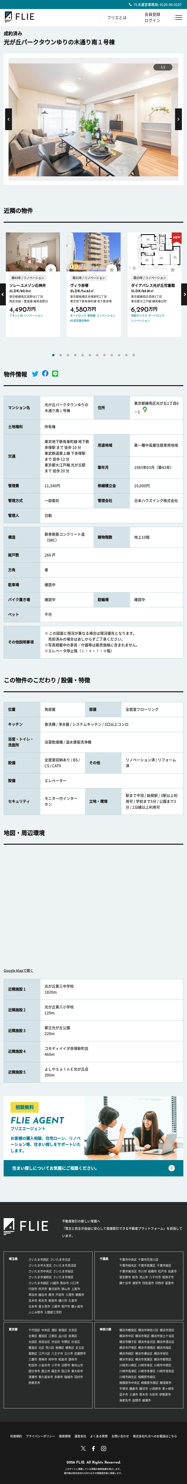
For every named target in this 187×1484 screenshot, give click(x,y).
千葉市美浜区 (128, 1271)
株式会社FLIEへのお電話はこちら (155, 1436)
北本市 (32, 1306)
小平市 (55, 1365)
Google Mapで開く (18, 970)
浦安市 (136, 1283)
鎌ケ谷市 (125, 1283)
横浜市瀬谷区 (144, 1353)
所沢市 (42, 1288)
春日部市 (54, 1288)
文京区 (72, 1330)
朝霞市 (79, 1294)
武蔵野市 (80, 1353)
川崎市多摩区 (147, 1371)
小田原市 (155, 1388)
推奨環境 (65, 1436)
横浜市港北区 (165, 1341)
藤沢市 (143, 1388)
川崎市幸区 (145, 1365)
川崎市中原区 (162, 1365)
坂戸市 (65, 1306)
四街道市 (148, 1283)
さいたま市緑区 (38, 1283)
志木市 (32, 1300)
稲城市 (68, 1376)
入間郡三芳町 (53, 1312)
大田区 (32, 1341)
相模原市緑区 (147, 1376)
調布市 (72, 1359)
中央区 (45, 1330)
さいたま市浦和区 (40, 1277)
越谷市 (42, 1294)
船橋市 (152, 1271)
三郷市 (55, 1306)
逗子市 (123, 1394)
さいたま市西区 (38, 1259)
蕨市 (51, 1294)
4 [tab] (75, 355)
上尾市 (75, 1288)
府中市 (52, 1359)
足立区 (79, 1347)
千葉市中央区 (128, 1259)
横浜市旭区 (164, 1347)
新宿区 (62, 1330)
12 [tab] (133, 355)
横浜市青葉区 (144, 1359)
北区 (41, 1347)
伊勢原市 (165, 1394)
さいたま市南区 (63, 1277)
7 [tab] (97, 355)
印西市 (159, 1283)
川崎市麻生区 (128, 1376)
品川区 (62, 1335)
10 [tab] (119, 355)
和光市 (42, 1300)
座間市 (136, 1400)
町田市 (32, 1365)
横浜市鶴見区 (128, 1330)
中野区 (65, 1341)
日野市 (65, 1365)
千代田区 (34, 1330)
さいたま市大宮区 (40, 1265)
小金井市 (44, 1365)
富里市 (169, 1283)
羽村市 (78, 1376)
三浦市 (133, 1394)
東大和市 (77, 1371)
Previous (8, 119)
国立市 (45, 1371)
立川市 (68, 1353)
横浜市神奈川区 (148, 1330)
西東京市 (34, 1382)
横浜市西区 (167, 1330)
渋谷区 (55, 1341)
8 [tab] (104, 355)
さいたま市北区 (60, 1259)
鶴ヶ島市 (77, 1306)
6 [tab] (90, 355)
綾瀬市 (146, 1400)
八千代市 (155, 1277)
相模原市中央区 (129, 1382)
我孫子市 (168, 1277)
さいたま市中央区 (40, 1271)
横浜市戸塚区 (128, 1347)
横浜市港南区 (147, 1347)
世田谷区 (44, 1341)
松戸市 (162, 1271)
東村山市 (77, 1365)
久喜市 (72, 1300)
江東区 (52, 1335)
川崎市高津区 (128, 1371)
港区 (54, 1330)
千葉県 (104, 1258)
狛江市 (65, 1371)
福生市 (55, 1371)
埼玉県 (13, 1258)
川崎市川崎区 (128, 1365)
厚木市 (143, 1394)
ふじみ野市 (35, 1312)
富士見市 (44, 1306)
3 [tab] (68, 355)
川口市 (74, 1283)
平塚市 (123, 1388)
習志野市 (125, 1277)
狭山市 (65, 1288)
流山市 (143, 1277)
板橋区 (60, 1347)
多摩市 (58, 1376)
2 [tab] (60, 355)
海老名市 (125, 1400)
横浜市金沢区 (147, 1341)
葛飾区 (32, 1353)
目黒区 (72, 1335)
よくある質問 (99, 1436)
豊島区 (32, 1347)
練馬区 (69, 1347)
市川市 (142, 1271)
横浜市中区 (126, 1335)
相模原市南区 (150, 1382)
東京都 (13, 1329)
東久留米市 (45, 1376)
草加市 (32, 1294)
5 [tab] (82, 355)
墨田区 (42, 1335)
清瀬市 (32, 1376)
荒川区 (50, 1347)
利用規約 (16, 1436)
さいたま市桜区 (63, 1271)
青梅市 (42, 1359)
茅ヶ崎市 (168, 1388)
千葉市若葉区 (147, 1265)
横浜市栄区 (161, 1353)
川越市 (54, 1283)
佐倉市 (172, 1271)
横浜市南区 (142, 1335)
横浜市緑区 (126, 1353)
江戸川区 (44, 1353)
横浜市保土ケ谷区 (162, 1335)
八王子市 (57, 1353)
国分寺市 (34, 1371)
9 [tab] (112, 355)
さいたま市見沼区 (64, 1265)
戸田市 (60, 1294)
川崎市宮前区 (165, 1371)
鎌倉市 (133, 1388)
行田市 (32, 1288)
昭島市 (62, 1359)
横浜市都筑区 (162, 1359)
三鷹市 (32, 1359)
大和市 (153, 1394)
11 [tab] (126, 355)
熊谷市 (64, 1283)
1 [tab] (53, 355)
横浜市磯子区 (128, 1341)
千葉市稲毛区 (128, 1265)
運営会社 (80, 1436)
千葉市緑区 (164, 1265)
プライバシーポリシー (40, 1436)
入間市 (69, 1294)
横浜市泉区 (126, 1359)
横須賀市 (165, 1382)
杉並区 (75, 1341)
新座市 (52, 1300)
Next (178, 119)
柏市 (135, 1277)
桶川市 (62, 1300)
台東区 (32, 1335)
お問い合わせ (120, 1436)
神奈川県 (105, 1329)
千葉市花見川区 (148, 1259)
